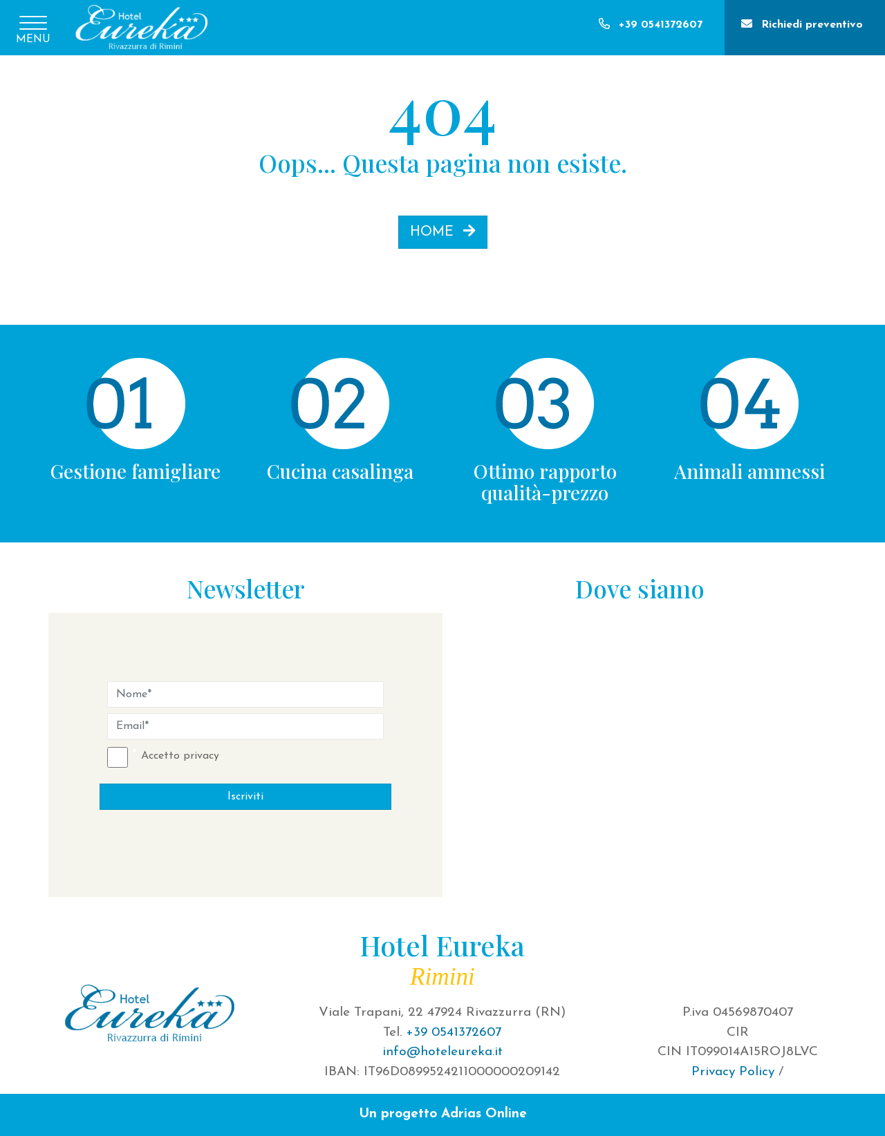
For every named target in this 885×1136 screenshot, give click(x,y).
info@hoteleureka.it (442, 1052)
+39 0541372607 (453, 1032)
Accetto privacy (180, 755)
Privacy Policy (732, 1072)
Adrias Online (484, 1114)
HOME (443, 231)
